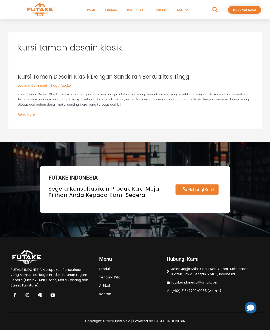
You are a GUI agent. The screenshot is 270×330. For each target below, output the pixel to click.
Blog (54, 85)
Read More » (27, 114)
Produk (111, 9)
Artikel (161, 9)
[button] (215, 9)
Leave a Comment (32, 85)
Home (91, 9)
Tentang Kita (136, 9)
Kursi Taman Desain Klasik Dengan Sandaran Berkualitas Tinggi (104, 76)
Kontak (183, 9)
